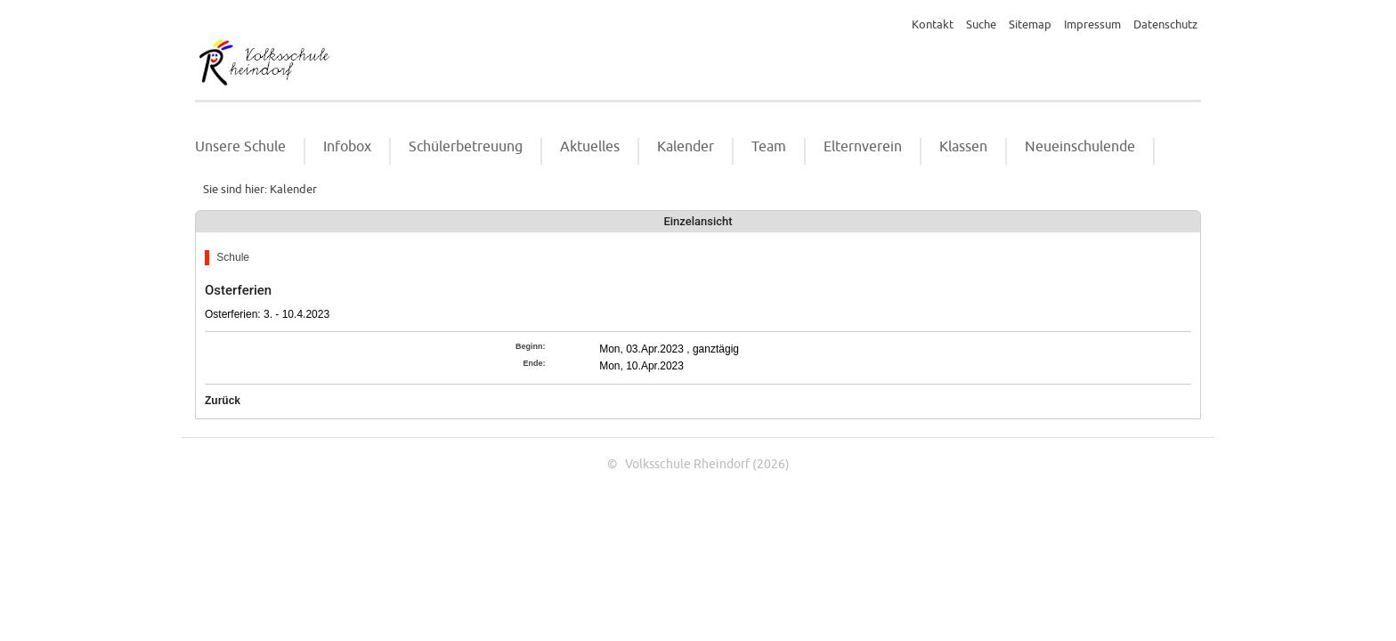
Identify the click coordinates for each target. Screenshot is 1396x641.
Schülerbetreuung (466, 147)
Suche (981, 25)
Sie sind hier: (235, 189)
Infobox (347, 147)
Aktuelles (590, 147)
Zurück (222, 400)
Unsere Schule (240, 147)
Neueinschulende (1080, 147)
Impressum (1092, 25)
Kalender (685, 147)
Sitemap (1030, 25)
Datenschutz (1165, 25)
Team (768, 147)
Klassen (963, 147)
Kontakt (933, 25)
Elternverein (863, 147)
